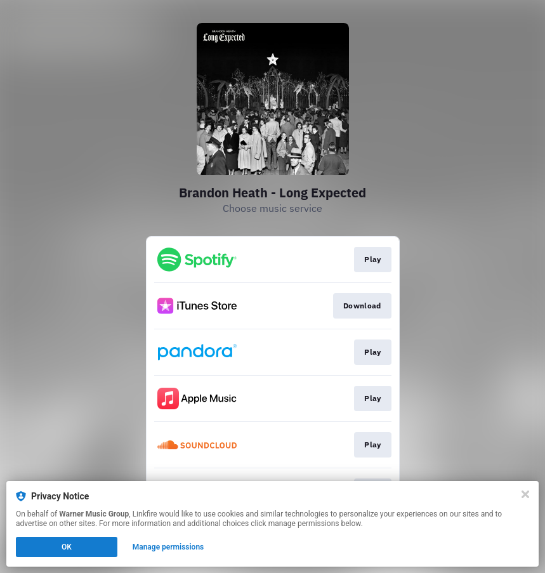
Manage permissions (168, 547)
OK (67, 547)
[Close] (525, 494)
